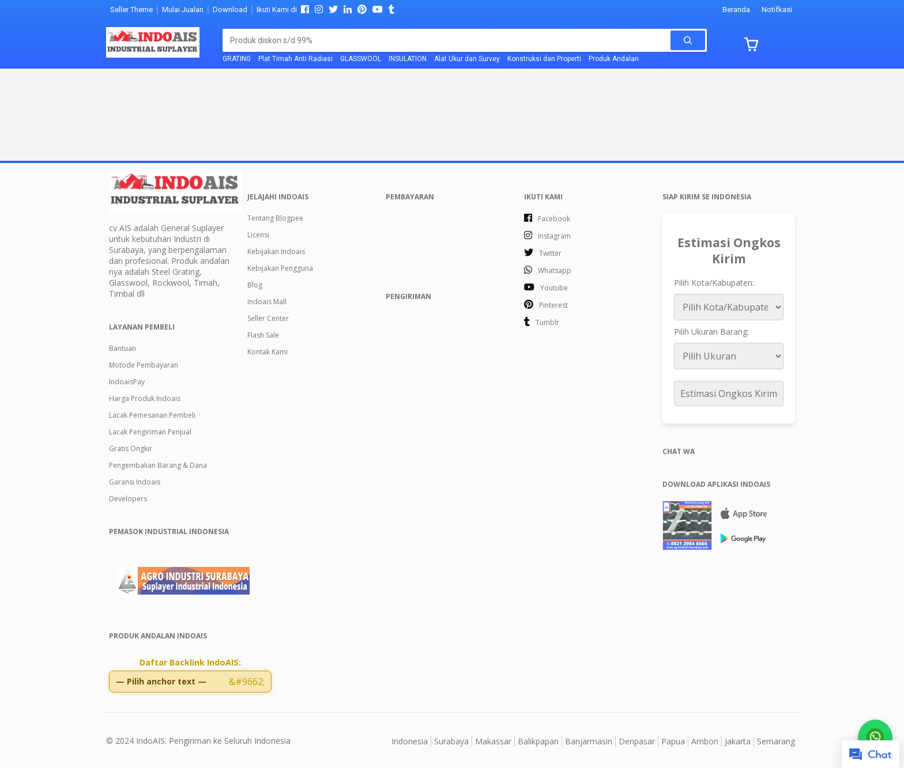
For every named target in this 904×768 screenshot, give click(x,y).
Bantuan (122, 348)
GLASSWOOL (360, 59)
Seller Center (268, 318)
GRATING (237, 59)
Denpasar (637, 739)
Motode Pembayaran (143, 365)
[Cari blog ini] (450, 40)
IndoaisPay (127, 382)
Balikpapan (538, 739)
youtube (554, 288)
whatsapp (554, 270)
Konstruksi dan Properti (544, 59)
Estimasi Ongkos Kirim (728, 393)
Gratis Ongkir (130, 448)
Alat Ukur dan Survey (467, 59)
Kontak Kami (267, 352)
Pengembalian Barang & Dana (158, 465)
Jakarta (738, 739)
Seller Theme (131, 9)
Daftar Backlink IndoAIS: (190, 662)
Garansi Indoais (134, 482)
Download (230, 9)
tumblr (547, 322)
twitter (550, 253)
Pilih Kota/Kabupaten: (714, 282)
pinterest (553, 305)
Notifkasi (777, 9)
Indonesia (409, 739)
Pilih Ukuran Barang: (711, 331)
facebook (554, 219)
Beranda (736, 9)
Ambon (704, 739)
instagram (554, 236)
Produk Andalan (614, 59)
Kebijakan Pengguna (280, 268)
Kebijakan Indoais (276, 251)
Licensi (258, 235)
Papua (673, 739)
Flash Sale (263, 335)
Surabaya (451, 739)
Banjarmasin (588, 739)
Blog (254, 285)
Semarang (776, 739)
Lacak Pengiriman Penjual (150, 432)
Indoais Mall (267, 302)
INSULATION (408, 59)
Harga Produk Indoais (144, 398)
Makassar (493, 739)
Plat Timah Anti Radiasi (295, 59)
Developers (128, 499)
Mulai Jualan (183, 9)
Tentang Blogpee (275, 218)
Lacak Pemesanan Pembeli (152, 415)
